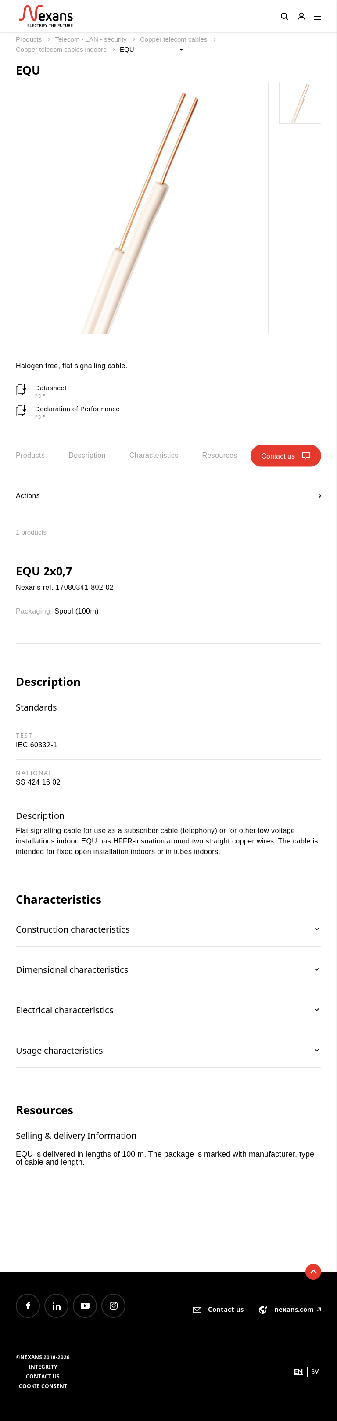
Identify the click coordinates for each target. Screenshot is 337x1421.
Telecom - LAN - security (92, 39)
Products (29, 39)
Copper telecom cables (174, 39)
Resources (219, 455)
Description (86, 455)
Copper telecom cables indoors (62, 49)
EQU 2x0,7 (44, 571)
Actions (168, 495)
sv (315, 1371)
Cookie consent (43, 1386)
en (298, 1371)
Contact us (43, 1376)
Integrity (43, 1367)
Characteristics (154, 455)
